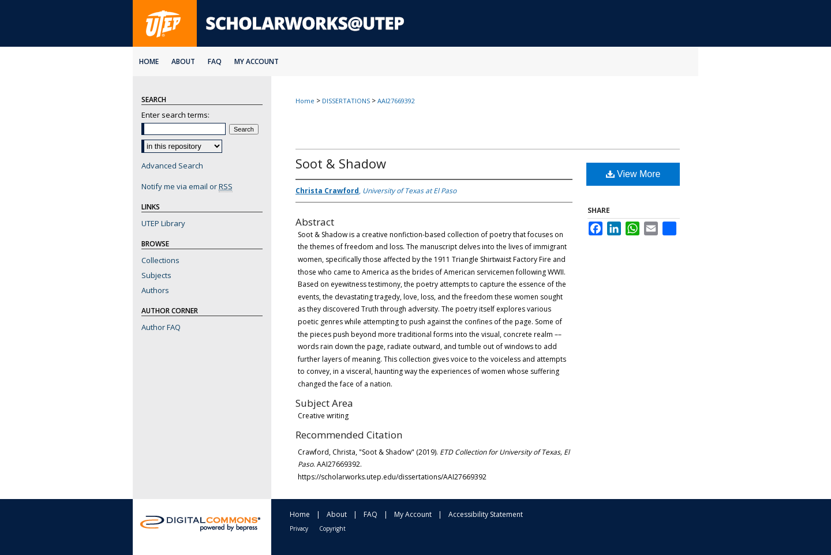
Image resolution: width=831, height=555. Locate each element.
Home (305, 100)
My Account (413, 514)
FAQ (370, 514)
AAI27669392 (396, 100)
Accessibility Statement (485, 514)
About (337, 514)
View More (633, 174)
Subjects (156, 275)
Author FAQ (161, 327)
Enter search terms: (175, 115)
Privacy (299, 528)
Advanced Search (172, 165)
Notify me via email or (187, 186)
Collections (160, 260)
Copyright (332, 528)
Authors (155, 290)
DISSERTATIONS (346, 100)
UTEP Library (163, 223)
